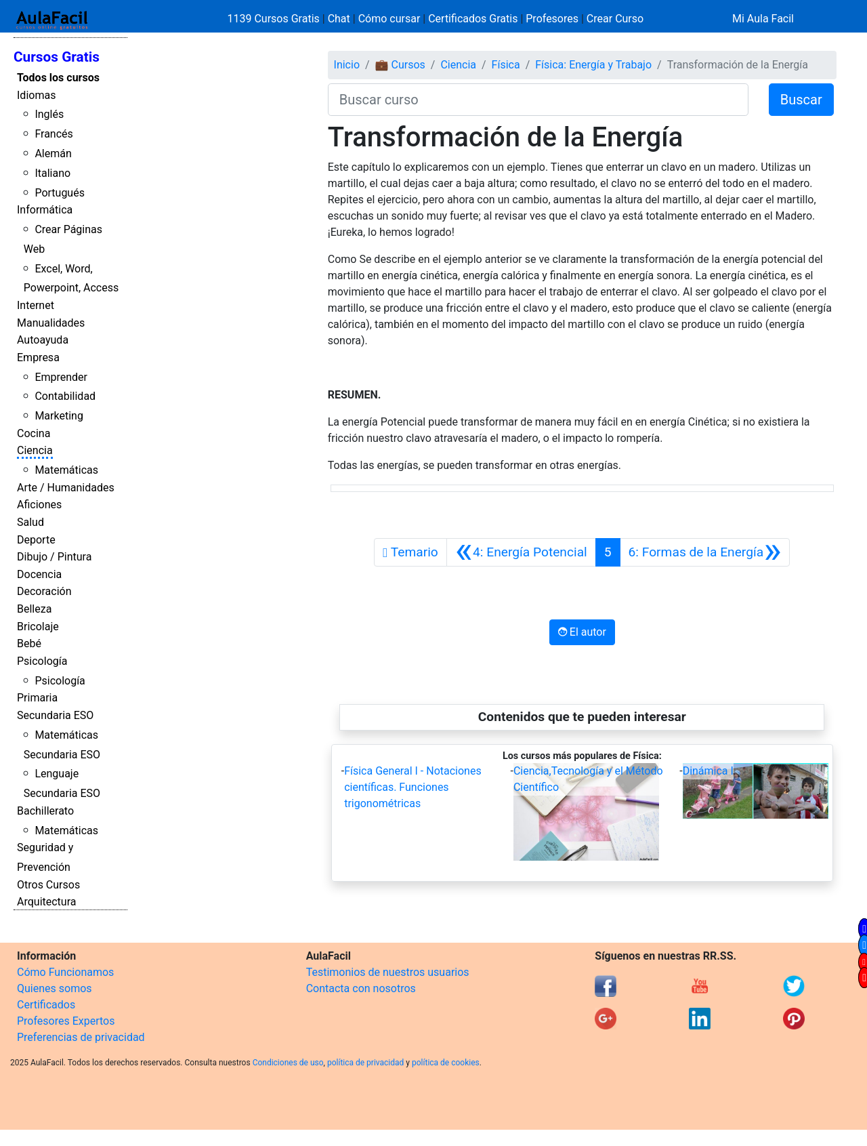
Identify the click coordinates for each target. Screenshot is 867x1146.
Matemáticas (66, 470)
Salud (30, 522)
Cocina (33, 433)
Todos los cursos (58, 77)
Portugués (60, 192)
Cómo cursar (389, 18)
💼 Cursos (400, 64)
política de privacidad (365, 1062)
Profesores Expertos (65, 1021)
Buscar (801, 99)
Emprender (61, 377)
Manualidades (51, 322)
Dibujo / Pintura (54, 556)
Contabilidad (65, 396)
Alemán (53, 153)
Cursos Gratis (57, 57)
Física (506, 64)
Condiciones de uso (288, 1062)
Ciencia (35, 450)
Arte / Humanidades (65, 487)
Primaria (37, 697)
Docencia (39, 574)
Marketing (59, 415)
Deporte (36, 539)
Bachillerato (45, 810)
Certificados (46, 1004)
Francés (53, 133)
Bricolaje (38, 626)
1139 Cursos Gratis (275, 18)
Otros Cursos (48, 884)
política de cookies (446, 1062)
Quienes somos (54, 988)
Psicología (42, 661)
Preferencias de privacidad (81, 1037)
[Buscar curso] (538, 99)
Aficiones (39, 504)
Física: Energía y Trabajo (593, 64)
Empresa (38, 357)
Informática (44, 209)
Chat (339, 18)
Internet (35, 305)
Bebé (29, 643)
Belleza (34, 608)
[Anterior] (521, 552)
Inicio (347, 64)
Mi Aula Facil (763, 18)
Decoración (44, 591)
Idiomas (36, 95)
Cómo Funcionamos (65, 972)
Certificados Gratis (472, 18)
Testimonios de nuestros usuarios (387, 972)
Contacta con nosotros (361, 988)
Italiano (52, 173)
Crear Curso (615, 18)
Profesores (552, 18)
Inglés (49, 114)
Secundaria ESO (55, 715)
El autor (582, 632)
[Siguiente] (705, 552)
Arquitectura (46, 901)
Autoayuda (42, 339)
